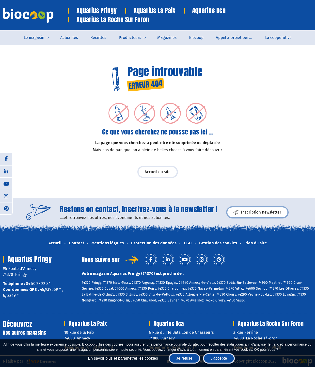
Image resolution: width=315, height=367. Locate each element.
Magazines (167, 37)
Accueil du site (158, 171)
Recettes (98, 37)
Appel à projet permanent (237, 37)
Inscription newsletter (257, 212)
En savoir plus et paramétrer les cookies (123, 358)
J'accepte (219, 358)
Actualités (69, 37)
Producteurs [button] (130, 37)
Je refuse (184, 358)
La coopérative (278, 37)
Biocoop (196, 37)
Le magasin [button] (34, 37)
